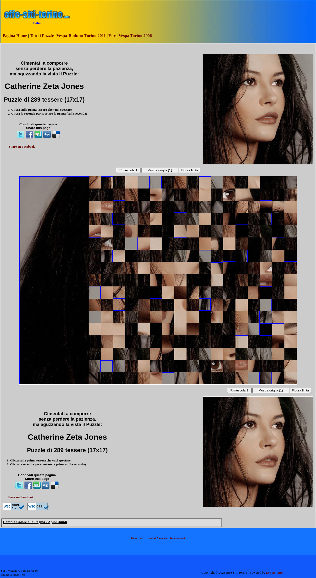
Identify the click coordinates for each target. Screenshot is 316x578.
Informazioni (177, 538)
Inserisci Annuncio (157, 538)
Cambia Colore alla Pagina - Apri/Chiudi (35, 522)
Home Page (137, 538)
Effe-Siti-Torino (275, 572)
